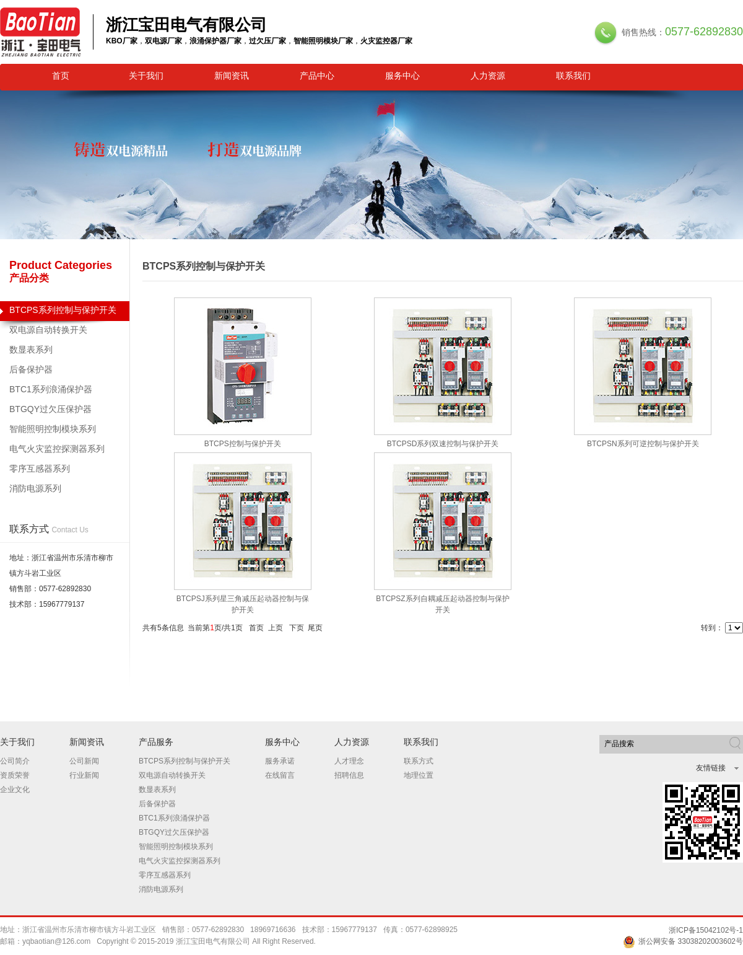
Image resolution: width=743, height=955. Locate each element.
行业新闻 (84, 775)
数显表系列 (31, 349)
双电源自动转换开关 (48, 330)
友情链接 (711, 768)
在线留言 (280, 775)
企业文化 (15, 789)
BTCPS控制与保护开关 (242, 443)
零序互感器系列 (39, 468)
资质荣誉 (15, 775)
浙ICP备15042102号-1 (706, 930)
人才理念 (349, 761)
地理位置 (418, 775)
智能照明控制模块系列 (52, 429)
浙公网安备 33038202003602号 (683, 941)
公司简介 (15, 761)
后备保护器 (31, 369)
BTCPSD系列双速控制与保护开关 (443, 443)
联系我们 (573, 76)
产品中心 (317, 76)
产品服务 (156, 742)
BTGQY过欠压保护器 (50, 409)
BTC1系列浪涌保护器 (50, 389)
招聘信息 (349, 775)
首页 (60, 76)
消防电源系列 (35, 488)
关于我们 (146, 76)
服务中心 (402, 76)
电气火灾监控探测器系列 (57, 449)
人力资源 (488, 76)
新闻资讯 (231, 76)
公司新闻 (84, 761)
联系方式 (418, 761)
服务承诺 (280, 761)
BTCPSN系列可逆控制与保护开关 (643, 443)
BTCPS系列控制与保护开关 (64, 313)
